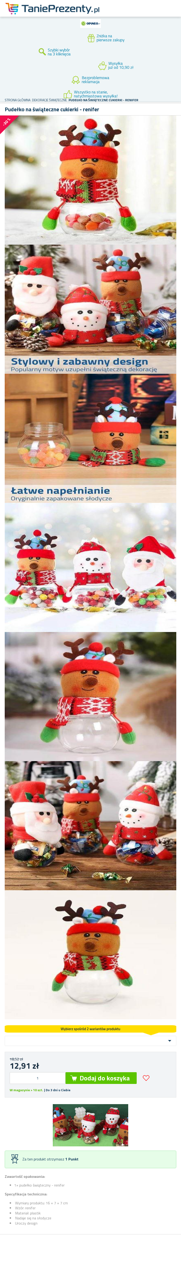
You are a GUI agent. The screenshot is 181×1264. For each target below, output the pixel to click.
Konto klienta (137, 14)
